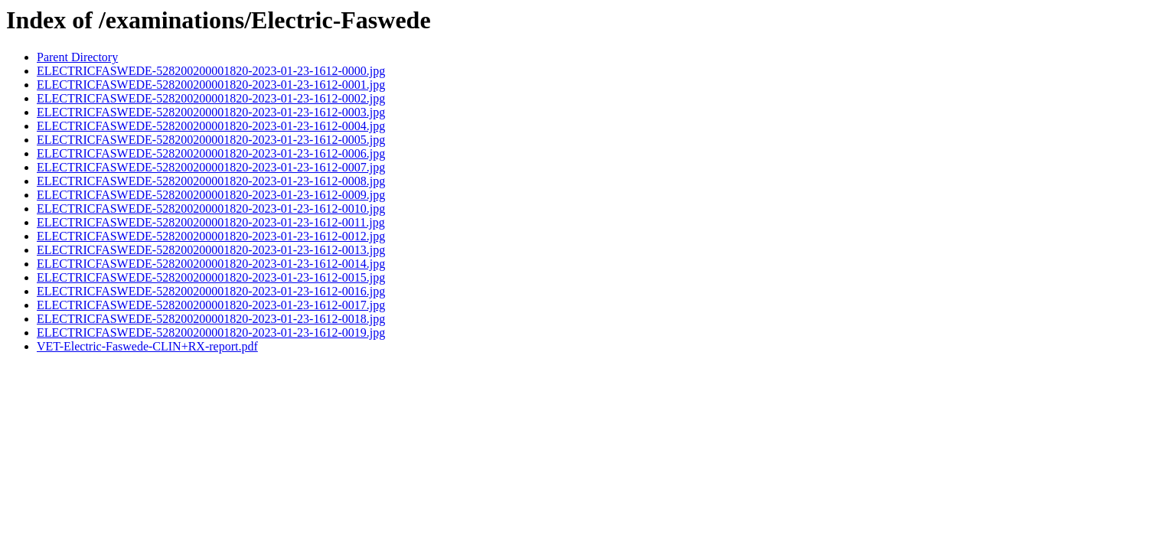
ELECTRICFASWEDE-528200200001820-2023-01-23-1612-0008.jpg (211, 180)
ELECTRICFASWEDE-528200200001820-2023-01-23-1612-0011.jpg (211, 222)
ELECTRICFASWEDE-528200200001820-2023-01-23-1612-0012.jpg (211, 236)
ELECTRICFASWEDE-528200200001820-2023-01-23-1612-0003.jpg (211, 112)
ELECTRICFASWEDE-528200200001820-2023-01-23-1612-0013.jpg (211, 249)
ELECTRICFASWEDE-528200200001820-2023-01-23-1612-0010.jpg (211, 208)
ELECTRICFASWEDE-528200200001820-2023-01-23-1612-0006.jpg (211, 153)
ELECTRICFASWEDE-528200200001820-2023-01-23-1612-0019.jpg (211, 332)
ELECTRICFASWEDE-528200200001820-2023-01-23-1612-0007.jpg (211, 167)
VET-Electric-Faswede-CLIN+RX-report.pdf (147, 346)
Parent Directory (77, 57)
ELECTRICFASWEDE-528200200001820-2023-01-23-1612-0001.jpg (211, 84)
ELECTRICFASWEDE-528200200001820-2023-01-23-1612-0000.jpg (211, 70)
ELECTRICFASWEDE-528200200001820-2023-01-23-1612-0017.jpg (211, 304)
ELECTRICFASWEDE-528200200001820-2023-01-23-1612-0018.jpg (211, 318)
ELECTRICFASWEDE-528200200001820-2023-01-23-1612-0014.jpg (211, 263)
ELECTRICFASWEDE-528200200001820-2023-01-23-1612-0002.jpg (211, 98)
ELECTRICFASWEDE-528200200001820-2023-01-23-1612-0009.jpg (211, 194)
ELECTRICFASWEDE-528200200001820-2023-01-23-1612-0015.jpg (211, 277)
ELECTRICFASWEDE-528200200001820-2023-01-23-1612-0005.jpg (211, 139)
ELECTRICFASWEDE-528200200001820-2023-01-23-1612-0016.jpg (211, 291)
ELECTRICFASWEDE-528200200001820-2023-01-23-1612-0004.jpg (211, 125)
